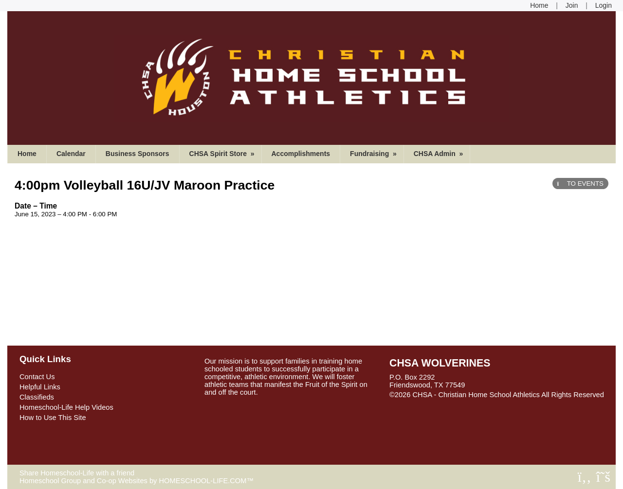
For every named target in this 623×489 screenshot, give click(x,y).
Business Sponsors (137, 153)
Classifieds (36, 397)
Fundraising (374, 153)
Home (27, 153)
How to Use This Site (52, 417)
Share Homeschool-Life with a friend (76, 473)
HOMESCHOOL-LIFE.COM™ (206, 481)
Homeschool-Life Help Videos (66, 407)
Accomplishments (301, 153)
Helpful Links (39, 387)
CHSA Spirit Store (223, 153)
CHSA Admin (439, 153)
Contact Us (37, 377)
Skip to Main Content (430, 402)
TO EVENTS (580, 183)
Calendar (71, 153)
